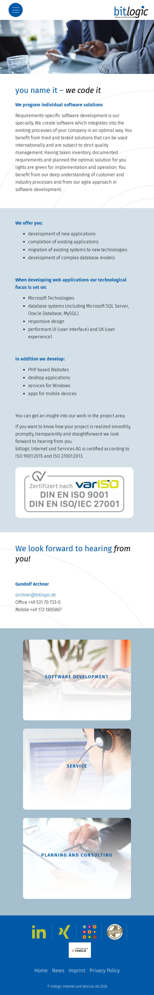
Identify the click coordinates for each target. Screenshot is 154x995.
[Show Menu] (16, 10)
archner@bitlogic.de (35, 595)
